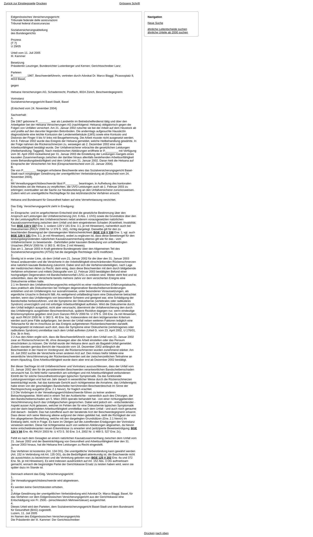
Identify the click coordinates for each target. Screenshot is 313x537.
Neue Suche (155, 23)
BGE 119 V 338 (103, 232)
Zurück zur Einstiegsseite (19, 3)
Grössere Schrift (129, 3)
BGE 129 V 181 (21, 235)
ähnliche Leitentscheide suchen (167, 29)
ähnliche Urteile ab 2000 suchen (168, 32)
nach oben (162, 533)
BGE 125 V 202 (101, 457)
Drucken (41, 3)
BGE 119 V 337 (27, 225)
